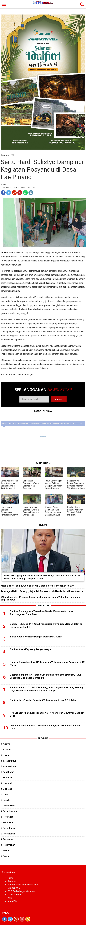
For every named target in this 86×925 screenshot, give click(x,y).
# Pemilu (5, 800)
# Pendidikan (8, 805)
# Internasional (8, 766)
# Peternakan (8, 844)
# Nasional (6, 783)
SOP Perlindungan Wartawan (21, 891)
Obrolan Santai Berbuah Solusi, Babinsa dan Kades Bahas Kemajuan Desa (54, 512)
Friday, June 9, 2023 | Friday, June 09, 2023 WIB (18, 187)
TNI (13, 155)
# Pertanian (7, 839)
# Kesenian (7, 777)
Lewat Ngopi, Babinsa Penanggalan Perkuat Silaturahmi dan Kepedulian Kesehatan (9, 513)
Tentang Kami (14, 894)
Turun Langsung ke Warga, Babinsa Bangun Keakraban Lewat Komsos (53, 485)
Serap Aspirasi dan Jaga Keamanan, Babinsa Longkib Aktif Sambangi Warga (9, 486)
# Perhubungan (9, 811)
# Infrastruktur (8, 760)
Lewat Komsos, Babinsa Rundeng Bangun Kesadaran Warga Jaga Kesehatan (31, 512)
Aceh (8, 155)
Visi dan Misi (14, 888)
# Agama (5, 744)
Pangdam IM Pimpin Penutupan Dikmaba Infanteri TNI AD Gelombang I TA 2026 (76, 486)
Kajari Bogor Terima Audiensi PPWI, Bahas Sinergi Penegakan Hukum (37, 585)
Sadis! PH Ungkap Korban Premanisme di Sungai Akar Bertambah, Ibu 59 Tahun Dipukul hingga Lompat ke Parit (42, 577)
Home (3, 155)
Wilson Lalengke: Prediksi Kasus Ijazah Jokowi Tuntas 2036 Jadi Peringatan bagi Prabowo (41, 598)
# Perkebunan (8, 828)
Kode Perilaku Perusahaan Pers (23, 884)
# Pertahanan (8, 833)
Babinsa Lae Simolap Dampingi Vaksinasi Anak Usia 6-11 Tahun (43, 700)
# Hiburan (6, 749)
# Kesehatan (7, 772)
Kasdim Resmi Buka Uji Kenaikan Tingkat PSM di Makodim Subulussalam (75, 512)
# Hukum (5, 755)
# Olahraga (6, 788)
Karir (10, 898)
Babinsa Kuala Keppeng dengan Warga (30, 649)
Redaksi (12, 881)
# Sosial (5, 856)
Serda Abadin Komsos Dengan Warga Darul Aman (36, 636)
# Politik (5, 850)
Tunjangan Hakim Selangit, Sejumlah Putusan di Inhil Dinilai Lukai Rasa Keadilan (42, 591)
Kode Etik (12, 901)
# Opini (4, 794)
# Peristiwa (7, 822)
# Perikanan (7, 816)
